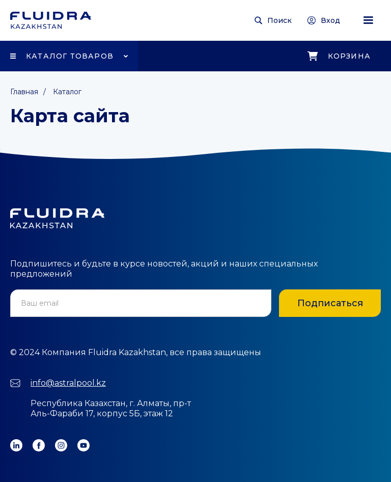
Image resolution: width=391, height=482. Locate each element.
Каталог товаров (70, 56)
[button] (368, 20)
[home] (50, 20)
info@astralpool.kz (68, 383)
